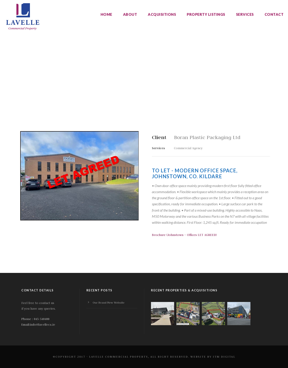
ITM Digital (224, 356)
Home (106, 14)
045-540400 (41, 319)
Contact (274, 14)
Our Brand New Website (108, 302)
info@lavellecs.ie (42, 324)
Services (245, 14)
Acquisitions (162, 14)
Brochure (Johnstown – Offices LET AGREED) (184, 235)
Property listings (206, 14)
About (130, 14)
